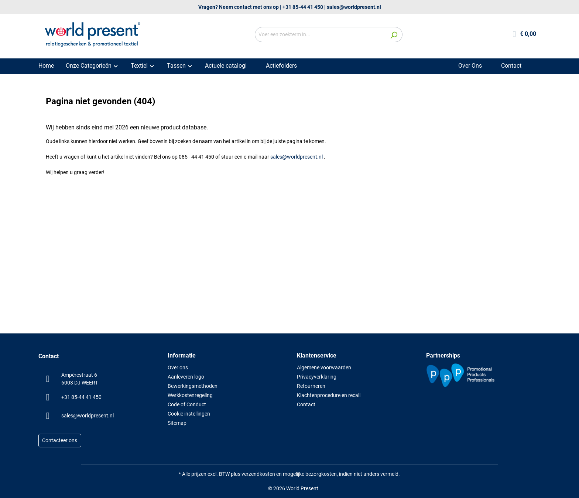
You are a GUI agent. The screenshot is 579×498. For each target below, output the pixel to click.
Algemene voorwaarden (324, 367)
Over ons (178, 367)
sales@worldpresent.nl (354, 7)
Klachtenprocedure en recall (328, 395)
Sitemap (177, 423)
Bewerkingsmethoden (192, 386)
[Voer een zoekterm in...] (320, 34)
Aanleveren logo (186, 377)
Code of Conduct (187, 404)
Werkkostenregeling (190, 395)
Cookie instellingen (189, 414)
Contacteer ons (59, 441)
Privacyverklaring (316, 377)
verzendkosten (258, 474)
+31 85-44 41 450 (302, 7)
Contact (306, 404)
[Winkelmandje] (524, 34)
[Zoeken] (393, 34)
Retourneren (311, 386)
